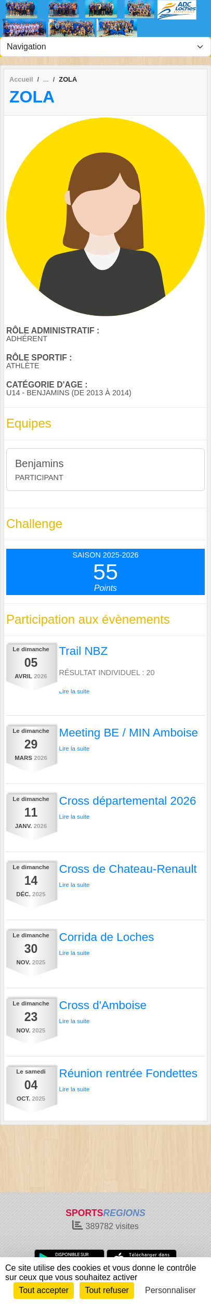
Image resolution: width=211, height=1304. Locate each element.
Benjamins (39, 463)
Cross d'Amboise (103, 1005)
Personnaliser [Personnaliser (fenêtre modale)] (170, 1290)
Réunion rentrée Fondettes (128, 1073)
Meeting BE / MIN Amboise (129, 732)
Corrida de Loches (106, 937)
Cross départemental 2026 (127, 800)
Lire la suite (74, 691)
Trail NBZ (83, 650)
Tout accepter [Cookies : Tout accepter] (44, 1290)
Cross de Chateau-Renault (128, 868)
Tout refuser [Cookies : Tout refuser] (106, 1290)
